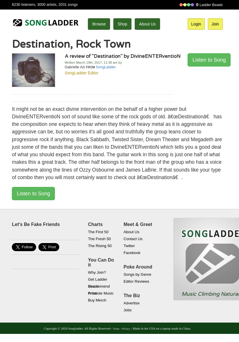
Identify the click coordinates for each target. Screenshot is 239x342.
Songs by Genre (137, 274)
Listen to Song (209, 60)
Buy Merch (97, 300)
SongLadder (106, 67)
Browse (99, 24)
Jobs (127, 310)
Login (196, 24)
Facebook (131, 253)
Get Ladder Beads (97, 280)
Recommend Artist (99, 287)
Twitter (129, 246)
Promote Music (101, 293)
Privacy (126, 328)
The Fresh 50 (99, 239)
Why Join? (97, 272)
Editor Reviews (136, 281)
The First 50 (98, 232)
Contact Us (132, 239)
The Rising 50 (100, 246)
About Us (147, 24)
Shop (122, 24)
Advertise (131, 303)
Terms (116, 328)
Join (215, 24)
